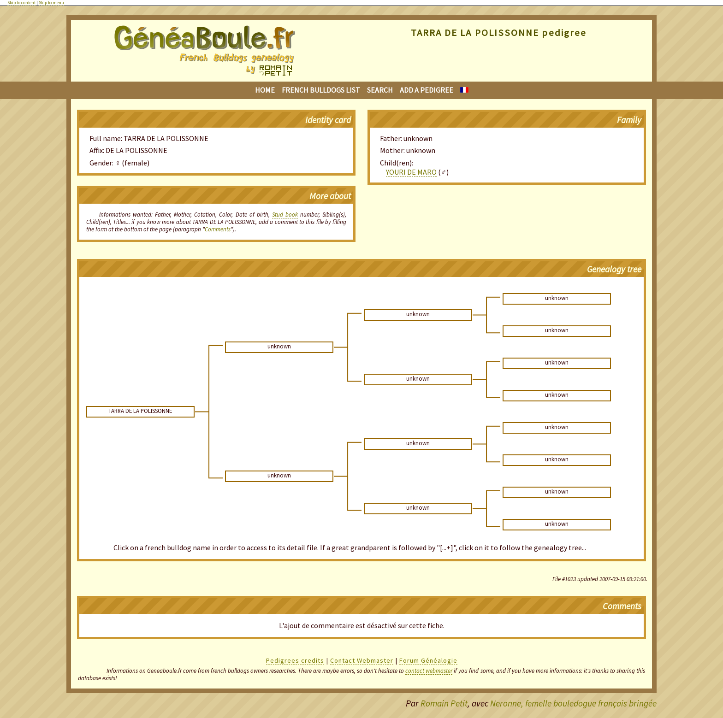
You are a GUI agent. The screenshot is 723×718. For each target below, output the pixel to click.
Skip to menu (51, 3)
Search (380, 89)
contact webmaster (428, 670)
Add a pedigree (426, 89)
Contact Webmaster (361, 660)
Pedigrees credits (295, 660)
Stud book (285, 214)
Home (265, 89)
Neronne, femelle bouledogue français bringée (573, 703)
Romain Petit (444, 703)
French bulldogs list (321, 89)
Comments (218, 229)
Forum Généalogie (428, 660)
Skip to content (21, 3)
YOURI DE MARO (411, 172)
